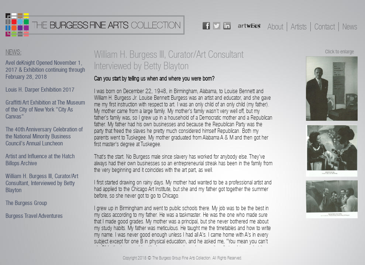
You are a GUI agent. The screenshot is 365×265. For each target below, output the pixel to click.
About (275, 26)
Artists (299, 26)
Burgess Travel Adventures (34, 215)
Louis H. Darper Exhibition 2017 (40, 89)
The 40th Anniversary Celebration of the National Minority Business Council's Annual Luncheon (44, 136)
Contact (324, 26)
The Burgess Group (26, 202)
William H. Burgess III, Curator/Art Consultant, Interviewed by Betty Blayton (42, 183)
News (349, 26)
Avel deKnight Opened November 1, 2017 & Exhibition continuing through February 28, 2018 (45, 69)
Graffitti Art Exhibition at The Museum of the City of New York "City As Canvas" (45, 109)
